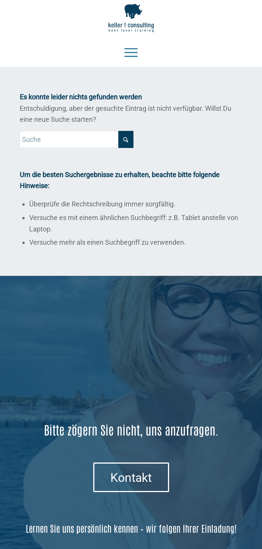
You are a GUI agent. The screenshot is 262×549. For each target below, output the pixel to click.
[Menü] (131, 51)
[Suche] (76, 139)
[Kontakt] (131, 477)
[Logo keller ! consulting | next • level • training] (131, 18)
